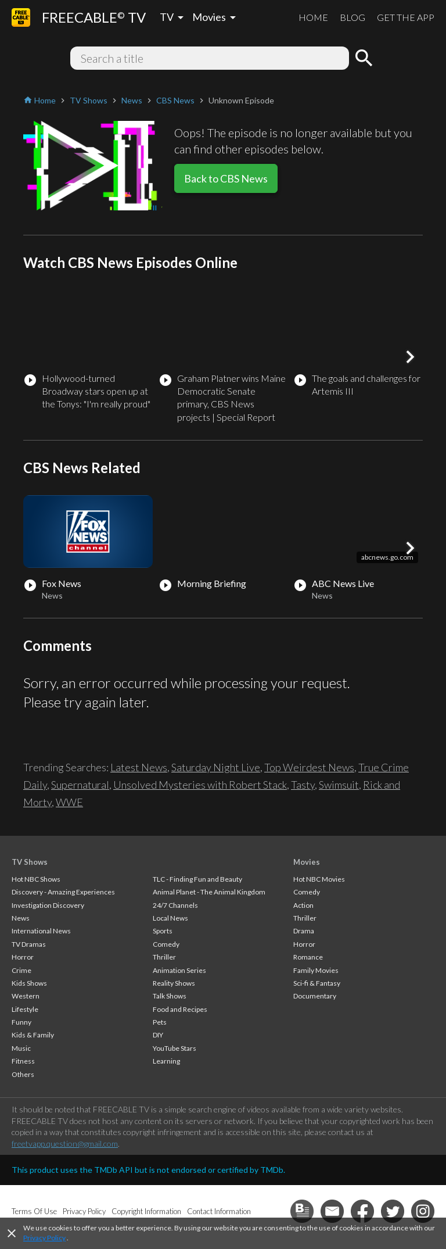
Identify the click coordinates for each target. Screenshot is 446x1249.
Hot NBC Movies (319, 879)
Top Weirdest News (309, 767)
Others (23, 1074)
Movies (306, 862)
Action (303, 905)
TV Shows (30, 862)
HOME (313, 17)
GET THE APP (405, 17)
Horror (23, 957)
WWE (69, 802)
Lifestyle (25, 1009)
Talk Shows (169, 996)
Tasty (303, 784)
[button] (410, 357)
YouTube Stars (174, 1048)
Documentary (314, 996)
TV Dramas (29, 944)
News (21, 918)
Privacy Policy (44, 1237)
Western (25, 996)
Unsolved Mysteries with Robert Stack (200, 784)
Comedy (166, 944)
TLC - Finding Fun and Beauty (197, 879)
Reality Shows (174, 983)
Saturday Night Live (215, 767)
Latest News (138, 767)
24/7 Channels (175, 905)
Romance (308, 957)
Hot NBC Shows (36, 879)
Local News (170, 918)
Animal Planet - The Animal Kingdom (209, 891)
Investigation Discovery (48, 905)
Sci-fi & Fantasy (316, 983)
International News (41, 930)
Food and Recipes (180, 1009)
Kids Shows (29, 983)
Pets (160, 1022)
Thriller (164, 957)
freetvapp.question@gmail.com (65, 1143)
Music (21, 1048)
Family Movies (316, 970)
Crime (21, 970)
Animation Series (179, 970)
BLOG (352, 17)
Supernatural (80, 784)
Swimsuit (339, 784)
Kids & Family (33, 1034)
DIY (158, 1034)
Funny (21, 1022)
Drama (303, 930)
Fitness (23, 1061)
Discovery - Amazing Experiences (63, 891)
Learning (166, 1061)
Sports (162, 930)
